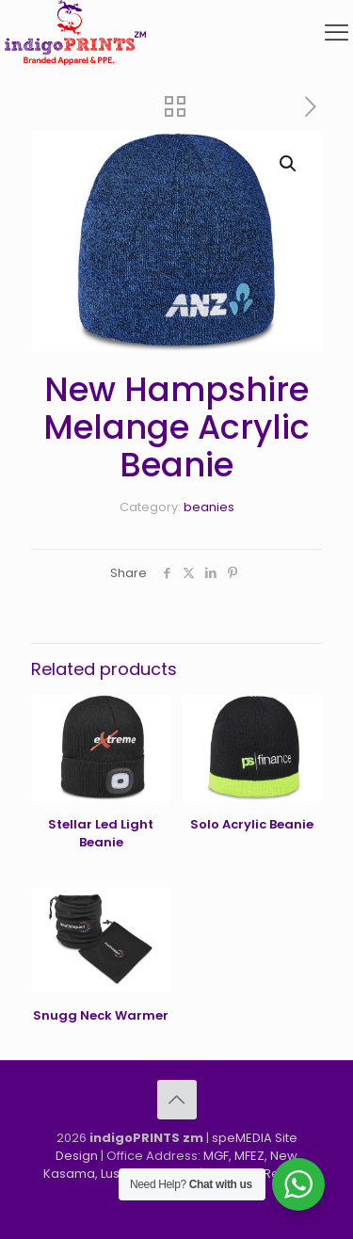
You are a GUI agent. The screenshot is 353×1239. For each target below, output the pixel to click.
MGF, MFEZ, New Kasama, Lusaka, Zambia (170, 1165)
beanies (209, 507)
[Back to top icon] (177, 1099)
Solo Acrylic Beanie (251, 824)
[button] (289, 164)
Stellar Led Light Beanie (100, 833)
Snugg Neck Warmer (100, 1015)
